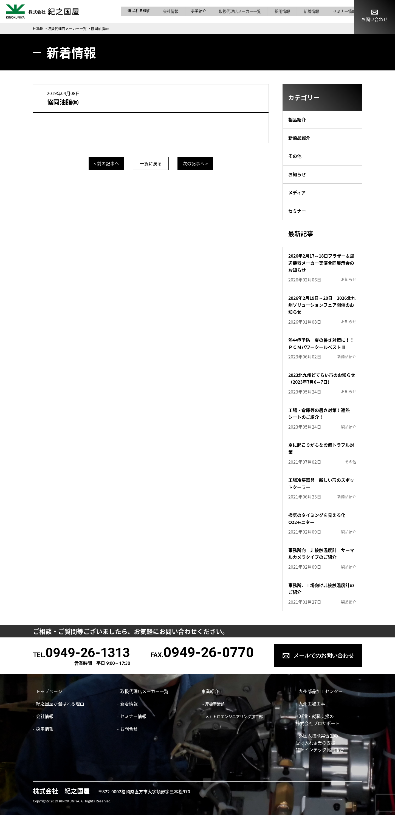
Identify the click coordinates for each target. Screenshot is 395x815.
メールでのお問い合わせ (324, 655)
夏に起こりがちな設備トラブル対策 (321, 448)
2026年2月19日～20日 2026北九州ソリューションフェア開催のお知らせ (322, 305)
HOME (38, 28)
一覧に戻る (151, 163)
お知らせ (297, 174)
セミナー (297, 210)
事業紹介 (199, 11)
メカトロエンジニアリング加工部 (233, 716)
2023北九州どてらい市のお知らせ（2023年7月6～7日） (321, 378)
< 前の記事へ (104, 163)
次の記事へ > (197, 163)
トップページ (49, 691)
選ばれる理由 (142, 11)
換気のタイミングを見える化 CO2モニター (319, 518)
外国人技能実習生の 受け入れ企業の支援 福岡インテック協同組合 (319, 743)
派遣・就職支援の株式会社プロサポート (316, 720)
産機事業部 (213, 704)
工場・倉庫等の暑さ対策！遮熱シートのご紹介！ (319, 413)
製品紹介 (297, 119)
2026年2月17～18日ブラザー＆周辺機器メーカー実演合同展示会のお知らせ (321, 262)
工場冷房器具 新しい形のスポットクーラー (321, 483)
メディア (297, 192)
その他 (294, 156)
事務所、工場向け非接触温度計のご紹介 (321, 588)
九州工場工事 (311, 703)
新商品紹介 (299, 137)
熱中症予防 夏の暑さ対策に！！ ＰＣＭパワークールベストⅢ (322, 343)
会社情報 (173, 11)
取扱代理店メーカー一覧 (240, 11)
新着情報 (306, 11)
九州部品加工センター (320, 691)
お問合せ (129, 728)
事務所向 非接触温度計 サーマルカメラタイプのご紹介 (321, 553)
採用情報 (279, 11)
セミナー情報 (336, 11)
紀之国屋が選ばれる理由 (60, 703)
